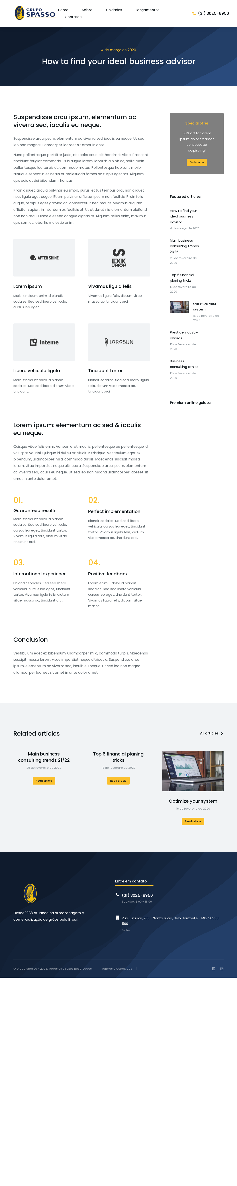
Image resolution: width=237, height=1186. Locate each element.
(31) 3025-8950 (213, 13)
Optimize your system (193, 801)
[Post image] (193, 771)
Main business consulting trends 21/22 (44, 757)
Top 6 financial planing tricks (118, 757)
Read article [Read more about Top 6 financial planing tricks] (118, 781)
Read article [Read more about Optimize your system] (193, 821)
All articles (212, 733)
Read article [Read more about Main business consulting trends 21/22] (44, 781)
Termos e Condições (117, 969)
